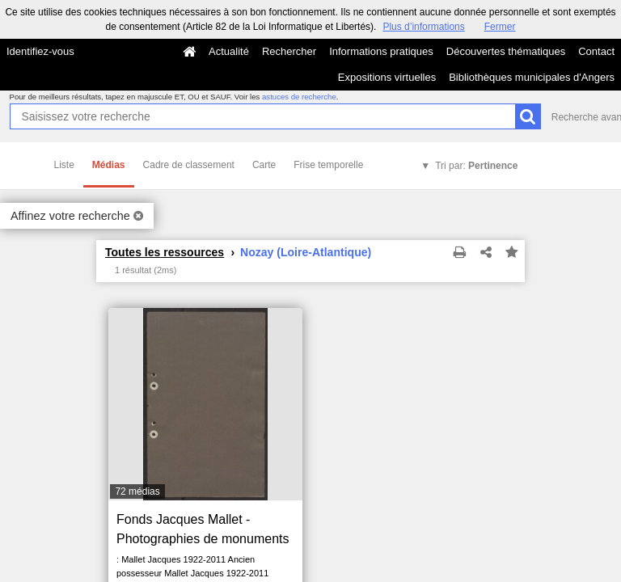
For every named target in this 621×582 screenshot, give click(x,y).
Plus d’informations (423, 26)
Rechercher (289, 51)
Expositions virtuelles (387, 77)
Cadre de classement (188, 165)
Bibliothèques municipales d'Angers (532, 77)
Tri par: (476, 165)
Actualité (229, 51)
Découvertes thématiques (505, 51)
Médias (108, 165)
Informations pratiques (381, 51)
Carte (264, 165)
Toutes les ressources (164, 252)
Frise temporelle (328, 165)
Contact (596, 51)
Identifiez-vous (40, 51)
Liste (64, 165)
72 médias (137, 491)
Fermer (500, 26)
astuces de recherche (299, 96)
